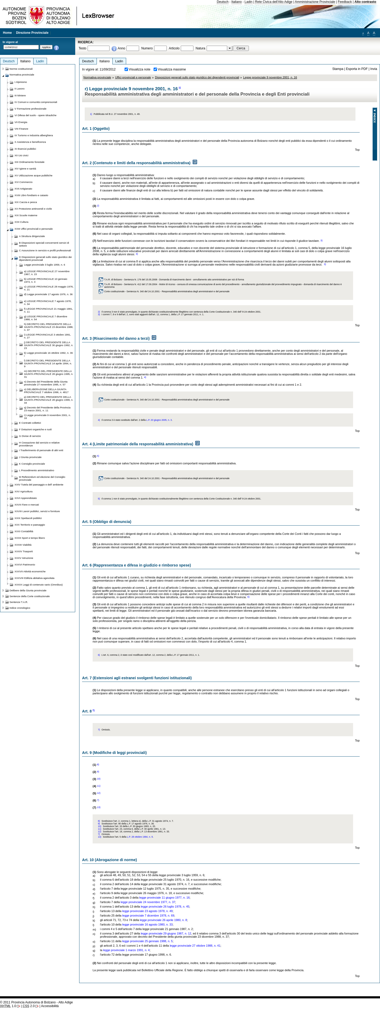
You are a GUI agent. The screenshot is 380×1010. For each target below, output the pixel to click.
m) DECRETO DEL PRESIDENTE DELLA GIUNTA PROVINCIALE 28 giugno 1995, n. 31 (48, 374)
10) (98, 778)
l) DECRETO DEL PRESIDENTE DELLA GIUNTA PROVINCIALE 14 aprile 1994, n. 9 (48, 363)
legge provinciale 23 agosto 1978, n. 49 (147, 911)
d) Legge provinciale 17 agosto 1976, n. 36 (48, 294)
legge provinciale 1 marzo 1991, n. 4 (126, 950)
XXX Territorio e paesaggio (30, 524)
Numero (147, 48)
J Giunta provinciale (30, 457)
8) (98, 764)
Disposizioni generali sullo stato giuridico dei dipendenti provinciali (197, 77)
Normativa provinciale (97, 77)
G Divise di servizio (30, 436)
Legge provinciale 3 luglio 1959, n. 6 (44, 264)
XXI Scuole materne (26, 215)
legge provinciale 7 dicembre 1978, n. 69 (148, 915)
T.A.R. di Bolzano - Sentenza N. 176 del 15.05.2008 (130, 279)
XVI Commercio (23, 182)
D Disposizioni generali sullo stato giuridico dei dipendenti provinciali (45, 258)
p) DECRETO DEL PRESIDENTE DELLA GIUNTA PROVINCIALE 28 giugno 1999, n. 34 (48, 399)
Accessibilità (50, 1006)
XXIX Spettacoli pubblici (28, 518)
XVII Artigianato (23, 188)
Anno (121, 48)
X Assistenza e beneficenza (30, 141)
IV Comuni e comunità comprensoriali (36, 102)
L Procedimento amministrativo (36, 470)
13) (98, 807)
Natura (200, 48)
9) (98, 771)
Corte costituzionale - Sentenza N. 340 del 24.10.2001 (132, 291)
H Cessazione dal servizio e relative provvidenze (39, 444)
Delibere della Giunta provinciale (28, 590)
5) (98, 456)
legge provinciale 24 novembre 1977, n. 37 (148, 902)
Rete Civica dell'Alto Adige (273, 2)
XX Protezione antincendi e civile (33, 208)
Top (357, 149)
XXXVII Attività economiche (30, 571)
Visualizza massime (172, 69)
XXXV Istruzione (24, 557)
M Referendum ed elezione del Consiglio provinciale (42, 478)
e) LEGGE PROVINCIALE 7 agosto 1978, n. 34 (48, 302)
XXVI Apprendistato (26, 498)
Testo (82, 48)
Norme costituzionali (21, 68)
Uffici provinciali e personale (133, 77)
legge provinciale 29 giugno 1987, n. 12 (166, 933)
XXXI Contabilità (24, 531)
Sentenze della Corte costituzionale (30, 596)
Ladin (249, 2)
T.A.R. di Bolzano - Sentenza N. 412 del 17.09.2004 (130, 284)
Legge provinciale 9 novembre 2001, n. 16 (270, 77)
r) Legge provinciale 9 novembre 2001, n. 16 (47, 416)
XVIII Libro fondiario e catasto (31, 195)
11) (98, 786)
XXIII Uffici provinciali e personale (34, 228)
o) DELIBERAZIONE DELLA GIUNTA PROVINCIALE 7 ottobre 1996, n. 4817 (46, 391)
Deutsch (223, 2)
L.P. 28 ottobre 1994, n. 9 (140, 837)
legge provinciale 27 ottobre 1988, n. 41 (195, 945)
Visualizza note (139, 69)
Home (7, 33)
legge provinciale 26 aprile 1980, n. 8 (163, 920)
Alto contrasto (365, 2)
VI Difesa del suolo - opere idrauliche (35, 115)
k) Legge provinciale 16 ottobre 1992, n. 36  (48, 354)
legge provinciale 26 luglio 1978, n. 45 (165, 906)
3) (321, 240)
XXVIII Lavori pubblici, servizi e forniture (37, 511)
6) (248, 597)
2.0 (29, 1006)
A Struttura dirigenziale (32, 236)
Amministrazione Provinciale (315, 2)
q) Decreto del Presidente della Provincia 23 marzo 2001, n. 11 (47, 409)
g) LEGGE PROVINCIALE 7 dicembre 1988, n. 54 (45, 318)
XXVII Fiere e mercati (27, 504)
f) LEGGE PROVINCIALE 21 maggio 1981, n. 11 (48, 310)
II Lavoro (20, 88)
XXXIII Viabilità (23, 544)
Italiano (236, 2)
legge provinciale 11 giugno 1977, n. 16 (164, 897)
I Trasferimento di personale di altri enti (41, 450)
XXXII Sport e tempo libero (30, 537)
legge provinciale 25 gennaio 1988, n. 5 (147, 941)
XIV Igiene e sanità (25, 168)
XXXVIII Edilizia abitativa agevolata (34, 578)
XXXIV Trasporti (24, 551)
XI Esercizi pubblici (25, 148)
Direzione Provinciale (32, 33)
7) (93, 710)
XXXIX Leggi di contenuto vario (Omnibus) (39, 584)
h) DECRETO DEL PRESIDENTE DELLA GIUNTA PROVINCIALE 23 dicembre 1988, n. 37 (48, 327)
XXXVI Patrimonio (25, 564)
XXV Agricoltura (23, 491)
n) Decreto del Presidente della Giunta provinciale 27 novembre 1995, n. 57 (46, 383)
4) (145, 377)
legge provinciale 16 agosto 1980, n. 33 (147, 924)
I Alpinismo (21, 82)
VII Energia (21, 122)
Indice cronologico (20, 607)
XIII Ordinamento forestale (29, 162)
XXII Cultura (21, 221)
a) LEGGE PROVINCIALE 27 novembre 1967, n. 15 (46, 273)
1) (180, 87)
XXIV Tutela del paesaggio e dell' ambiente (39, 484)
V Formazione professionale (30, 108)
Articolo (174, 48)
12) (98, 793)
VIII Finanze (21, 128)
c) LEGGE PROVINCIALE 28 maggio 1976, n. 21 (48, 288)
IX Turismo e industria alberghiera (34, 135)
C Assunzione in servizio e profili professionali (45, 250)
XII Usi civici (21, 155)
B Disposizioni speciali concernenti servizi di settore (44, 244)
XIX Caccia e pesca (26, 202)
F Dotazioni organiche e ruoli (35, 429)
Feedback (345, 2)
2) (98, 205)
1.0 (8, 1006)
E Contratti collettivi (30, 422)
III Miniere (20, 95)
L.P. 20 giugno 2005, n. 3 (159, 420)
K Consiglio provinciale (32, 463)
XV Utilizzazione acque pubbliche (34, 175)
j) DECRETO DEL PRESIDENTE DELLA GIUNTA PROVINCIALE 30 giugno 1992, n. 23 (48, 345)
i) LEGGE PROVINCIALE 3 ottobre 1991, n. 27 (47, 336)
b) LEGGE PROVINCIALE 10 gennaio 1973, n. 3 (45, 280)
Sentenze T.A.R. (19, 602)
